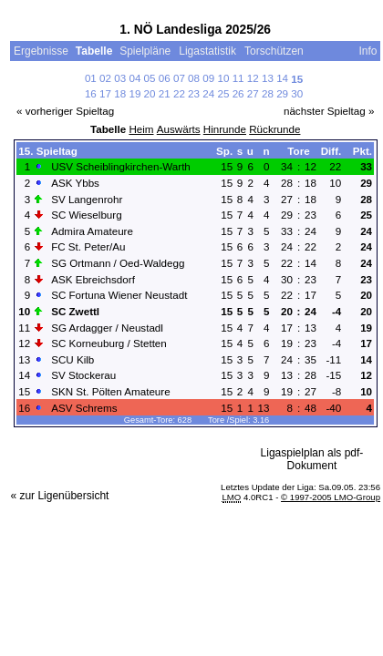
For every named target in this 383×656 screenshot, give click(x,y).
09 (208, 78)
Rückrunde (274, 129)
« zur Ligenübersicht (59, 495)
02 (105, 78)
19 (134, 93)
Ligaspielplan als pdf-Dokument (312, 459)
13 (268, 78)
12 (253, 78)
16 (91, 93)
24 (208, 93)
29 (282, 93)
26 (238, 93)
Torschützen (275, 51)
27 (253, 93)
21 (165, 93)
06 (165, 78)
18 (120, 93)
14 (282, 78)
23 (194, 93)
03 (120, 78)
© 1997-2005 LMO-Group (330, 497)
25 (223, 93)
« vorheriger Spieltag (65, 111)
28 (268, 93)
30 (297, 93)
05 (150, 78)
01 (91, 78)
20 (150, 93)
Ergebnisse (41, 51)
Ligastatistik (207, 51)
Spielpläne (145, 51)
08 (194, 78)
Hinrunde (224, 129)
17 (105, 93)
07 (179, 78)
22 (179, 93)
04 (134, 78)
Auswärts (179, 129)
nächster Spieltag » (329, 111)
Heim (141, 129)
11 (238, 78)
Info (367, 51)
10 (223, 78)
